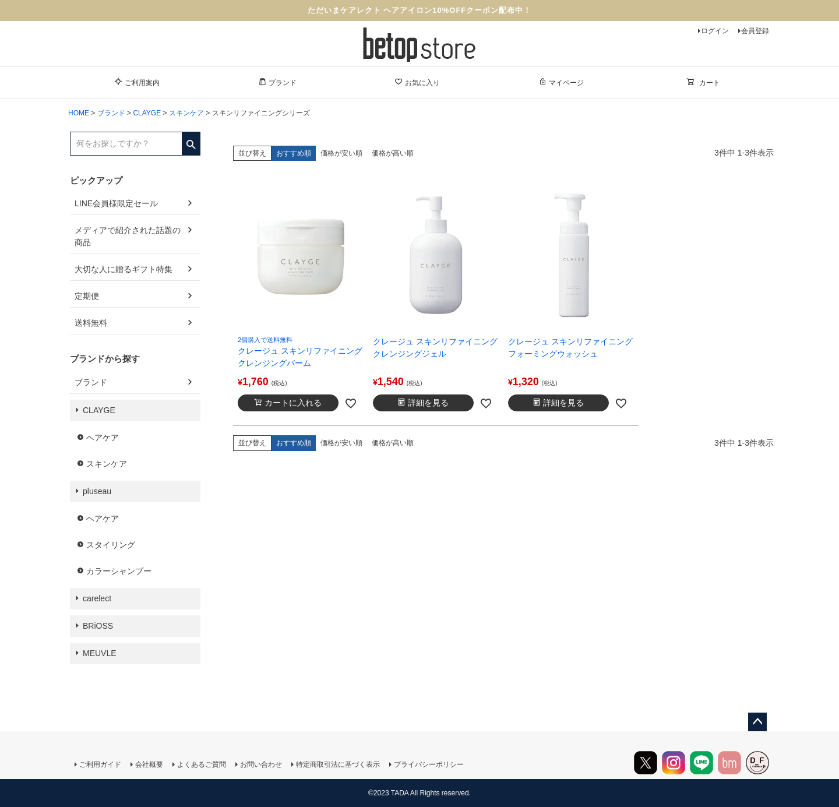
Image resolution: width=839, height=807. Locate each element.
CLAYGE (147, 113)
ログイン (715, 31)
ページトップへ (757, 722)
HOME (78, 113)
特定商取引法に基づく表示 (338, 764)
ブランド (277, 82)
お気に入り (417, 82)
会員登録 (755, 31)
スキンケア (186, 113)
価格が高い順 (393, 153)
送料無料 (91, 322)
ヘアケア (102, 437)
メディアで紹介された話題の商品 (128, 236)
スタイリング (110, 544)
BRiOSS (98, 625)
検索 (191, 140)
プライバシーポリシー (429, 764)
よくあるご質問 (201, 764)
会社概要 (149, 764)
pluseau (97, 491)
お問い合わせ (261, 764)
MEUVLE (100, 653)
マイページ (561, 82)
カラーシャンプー (118, 571)
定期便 (87, 296)
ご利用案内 (137, 82)
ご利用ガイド (100, 764)
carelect (97, 598)
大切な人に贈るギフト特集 (123, 269)
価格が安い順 (341, 153)
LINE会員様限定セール (116, 203)
